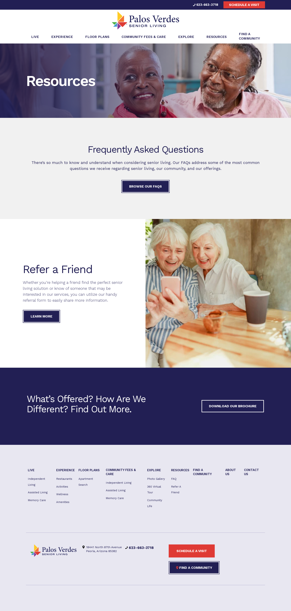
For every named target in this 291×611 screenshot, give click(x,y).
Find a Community (194, 572)
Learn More (41, 317)
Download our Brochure (232, 407)
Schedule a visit (244, 5)
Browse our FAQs (145, 188)
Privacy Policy (144, 604)
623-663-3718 (205, 5)
